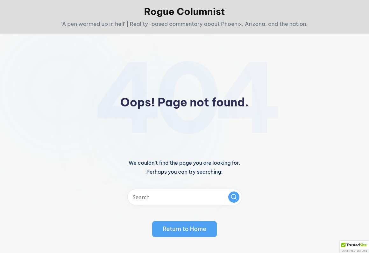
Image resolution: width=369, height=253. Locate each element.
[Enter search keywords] (184, 197)
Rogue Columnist (184, 11)
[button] (233, 197)
